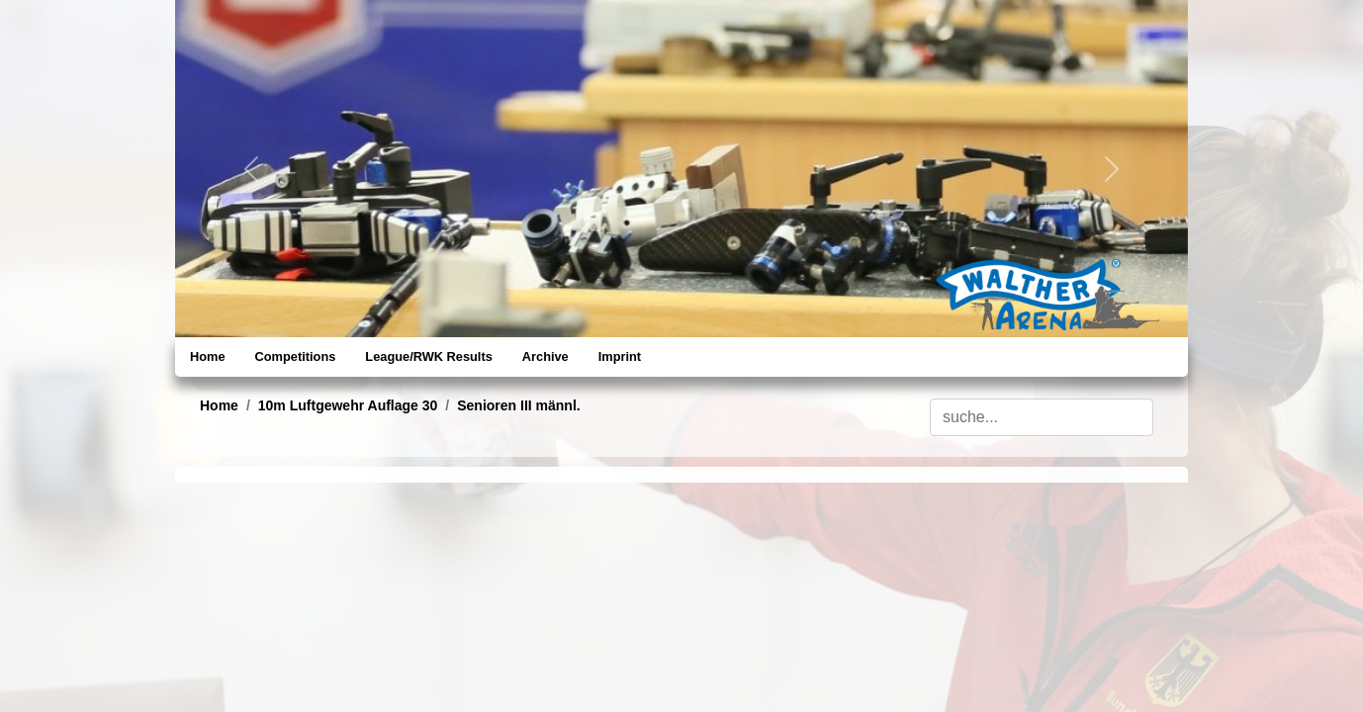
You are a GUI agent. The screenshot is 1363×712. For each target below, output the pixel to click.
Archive (545, 356)
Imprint (619, 356)
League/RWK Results (428, 356)
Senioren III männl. (518, 405)
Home (208, 356)
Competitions (295, 356)
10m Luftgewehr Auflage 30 (348, 405)
